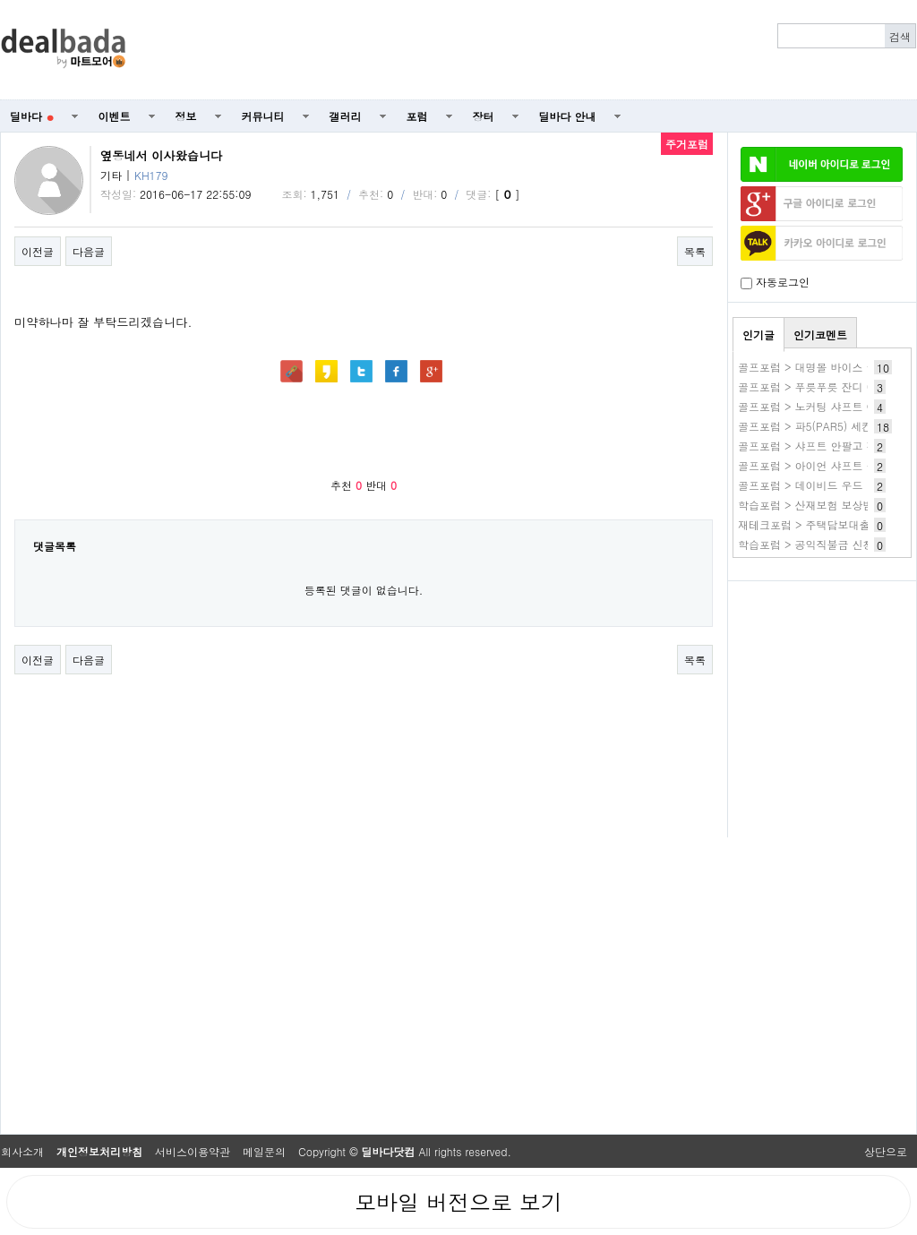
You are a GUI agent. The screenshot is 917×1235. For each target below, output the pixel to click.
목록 (695, 251)
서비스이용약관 (192, 1151)
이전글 (37, 251)
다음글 (89, 251)
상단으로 (885, 1151)
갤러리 (346, 116)
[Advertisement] (531, 50)
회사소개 (22, 1151)
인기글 (758, 334)
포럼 (417, 116)
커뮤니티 (263, 116)
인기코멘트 (820, 334)
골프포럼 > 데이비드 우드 (800, 485)
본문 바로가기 (0, 0)
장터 (483, 116)
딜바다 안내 (567, 116)
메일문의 (264, 1151)
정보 (186, 116)
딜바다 (32, 116)
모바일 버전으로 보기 (458, 1202)
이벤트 (115, 116)
